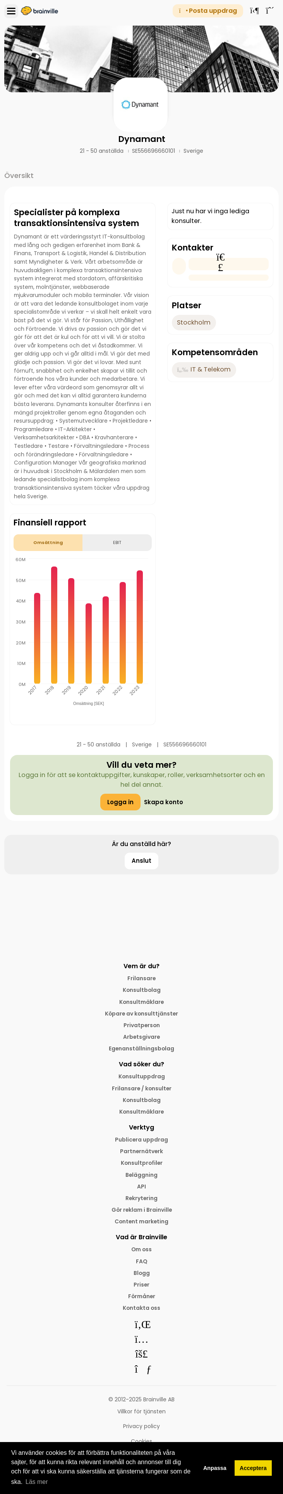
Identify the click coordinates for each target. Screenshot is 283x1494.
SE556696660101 (154, 151)
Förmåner (141, 1296)
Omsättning (48, 542)
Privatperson (141, 1025)
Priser (141, 1284)
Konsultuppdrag (141, 1076)
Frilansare (141, 978)
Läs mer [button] (37, 1481)
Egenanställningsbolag (141, 1048)
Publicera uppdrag (141, 1139)
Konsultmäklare (141, 1002)
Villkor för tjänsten (141, 1411)
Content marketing (141, 1221)
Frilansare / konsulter (142, 1088)
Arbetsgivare (141, 1037)
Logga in (120, 802)
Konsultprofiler (142, 1163)
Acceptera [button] (253, 1468)
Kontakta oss (141, 1308)
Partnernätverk (141, 1151)
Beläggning (141, 1175)
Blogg (142, 1273)
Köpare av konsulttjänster (141, 1013)
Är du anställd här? (141, 844)
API (141, 1186)
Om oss (141, 1249)
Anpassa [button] (214, 1468)
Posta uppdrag (208, 10)
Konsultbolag (142, 990)
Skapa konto (163, 802)
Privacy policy (141, 1426)
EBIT (117, 542)
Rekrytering (141, 1198)
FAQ (142, 1261)
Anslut (141, 861)
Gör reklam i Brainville (141, 1210)
